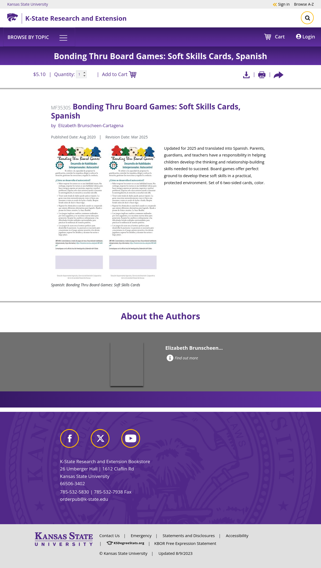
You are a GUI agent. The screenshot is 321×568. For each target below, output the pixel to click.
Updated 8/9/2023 (175, 553)
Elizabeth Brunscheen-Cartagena (90, 125)
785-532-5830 (74, 492)
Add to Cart (119, 74)
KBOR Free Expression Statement (185, 543)
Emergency (141, 535)
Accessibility (237, 535)
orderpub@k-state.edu (84, 499)
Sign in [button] (281, 4)
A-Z (304, 4)
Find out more (182, 357)
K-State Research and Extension (76, 18)
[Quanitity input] (81, 74)
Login (305, 36)
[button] (39, 36)
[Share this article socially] (278, 74)
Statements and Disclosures (189, 535)
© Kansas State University (123, 553)
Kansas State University (27, 4)
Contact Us (109, 535)
